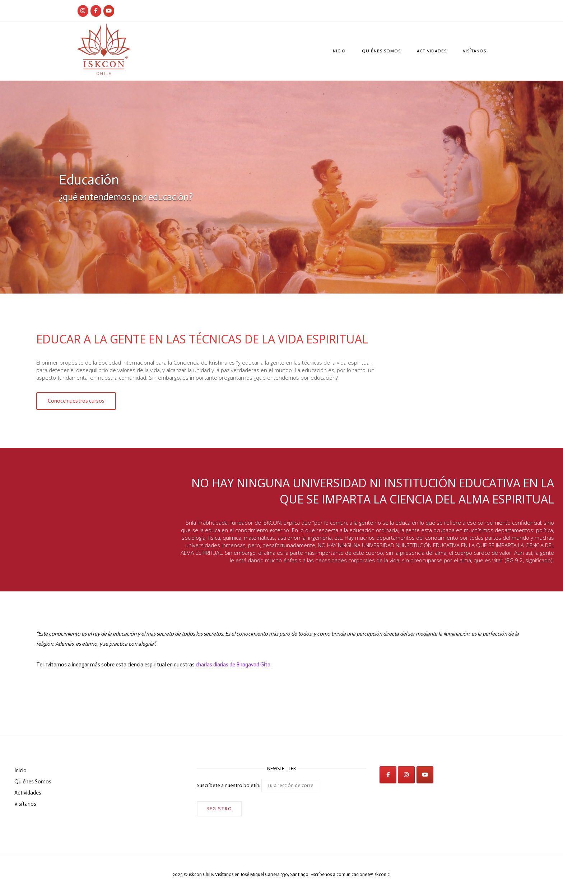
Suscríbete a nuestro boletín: (258, 785)
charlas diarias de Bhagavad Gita (233, 664)
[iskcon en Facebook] (388, 774)
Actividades (432, 50)
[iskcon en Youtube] (108, 11)
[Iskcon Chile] (83, 11)
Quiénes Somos (381, 50)
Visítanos (474, 50)
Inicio (338, 50)
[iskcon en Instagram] (406, 774)
